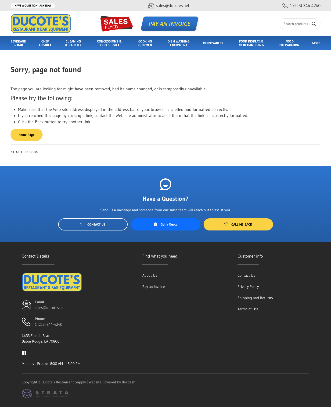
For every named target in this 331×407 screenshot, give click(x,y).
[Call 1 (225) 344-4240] (301, 6)
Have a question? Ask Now (33, 5)
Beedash (128, 382)
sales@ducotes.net (50, 307)
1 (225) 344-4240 (48, 324)
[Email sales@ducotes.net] (168, 6)
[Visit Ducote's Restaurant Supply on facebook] (24, 352)
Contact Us (92, 224)
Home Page (26, 135)
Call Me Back (238, 224)
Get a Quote (165, 224)
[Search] (299, 23)
